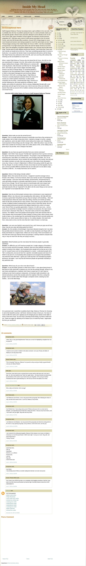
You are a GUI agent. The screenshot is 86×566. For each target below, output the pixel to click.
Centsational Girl (61, 144)
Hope (76, 71)
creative (80, 69)
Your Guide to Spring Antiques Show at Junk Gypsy (62, 133)
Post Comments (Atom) (13, 563)
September (60, 46)
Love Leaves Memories (76, 41)
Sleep (59, 96)
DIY (80, 79)
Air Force (9, 324)
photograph (73, 77)
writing (83, 90)
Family (72, 58)
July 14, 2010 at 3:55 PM (11, 390)
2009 (58, 109)
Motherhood (73, 68)
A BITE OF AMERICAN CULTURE (61, 74)
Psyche (18, 16)
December (60, 40)
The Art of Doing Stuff (62, 116)
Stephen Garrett (75, 91)
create (82, 68)
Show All (67, 149)
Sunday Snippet (61, 66)
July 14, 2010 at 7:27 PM (11, 414)
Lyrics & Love (27, 16)
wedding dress (73, 95)
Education (72, 80)
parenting (72, 63)
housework (77, 65)
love (83, 60)
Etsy (80, 76)
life (74, 76)
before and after (75, 73)
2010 (58, 38)
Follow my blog (77, 110)
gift (81, 88)
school (80, 80)
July (59, 49)
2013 (58, 33)
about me (78, 84)
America (14, 324)
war (21, 324)
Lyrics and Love (80, 93)
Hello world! (60, 145)
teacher (72, 82)
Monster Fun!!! (61, 68)
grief (82, 91)
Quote (82, 63)
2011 (58, 36)
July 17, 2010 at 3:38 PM (11, 473)
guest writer (73, 88)
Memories (72, 90)
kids (71, 71)
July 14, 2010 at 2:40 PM (11, 381)
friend (78, 90)
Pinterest (37, 16)
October (60, 44)
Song (81, 77)
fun (81, 71)
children (73, 60)
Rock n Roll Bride (61, 122)
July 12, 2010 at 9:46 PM (11, 343)
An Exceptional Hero (11, 28)
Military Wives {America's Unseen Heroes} (63, 63)
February (60, 107)
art (74, 69)
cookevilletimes (73, 74)
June (59, 100)
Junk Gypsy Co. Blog (62, 130)
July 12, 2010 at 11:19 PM (11, 366)
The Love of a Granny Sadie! (77, 44)
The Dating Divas (61, 138)
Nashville (82, 74)
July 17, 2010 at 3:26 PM (11, 440)
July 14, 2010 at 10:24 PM (11, 426)
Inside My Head (33, 7)
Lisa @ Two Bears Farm (11, 385)
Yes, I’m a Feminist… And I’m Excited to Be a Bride (62, 125)
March (59, 105)
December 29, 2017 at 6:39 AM (12, 512)
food (83, 84)
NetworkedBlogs (75, 103)
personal (80, 108)
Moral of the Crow (62, 98)
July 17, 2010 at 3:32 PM (11, 462)
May (59, 101)
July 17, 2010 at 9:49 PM (11, 486)
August (59, 47)
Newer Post (5, 558)
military (17, 324)
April (59, 103)
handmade (72, 93)
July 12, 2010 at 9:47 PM (11, 355)
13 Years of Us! (74, 37)
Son (73, 84)
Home (3, 16)
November (60, 42)
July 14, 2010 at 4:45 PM (11, 402)
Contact (10, 16)
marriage (75, 85)
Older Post (50, 558)
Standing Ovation (62, 92)
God (83, 82)
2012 (58, 35)
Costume (78, 82)
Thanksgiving (77, 62)
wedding (80, 87)
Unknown (8, 490)
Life (73, 108)
